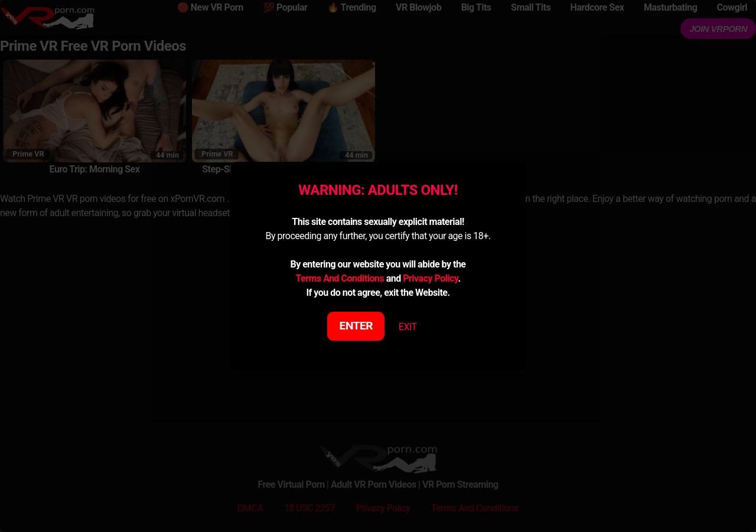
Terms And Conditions (339, 278)
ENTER (356, 325)
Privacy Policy (430, 278)
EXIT (408, 326)
